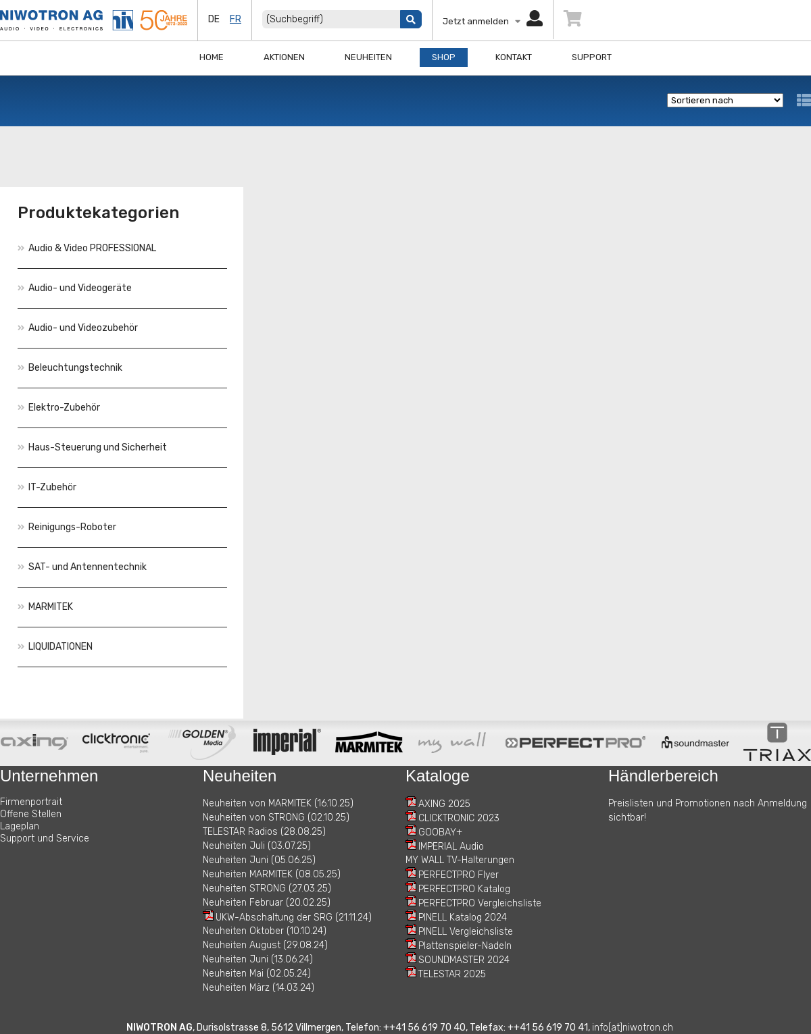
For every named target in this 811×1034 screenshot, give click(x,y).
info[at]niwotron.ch (632, 1027)
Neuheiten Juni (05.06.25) (259, 860)
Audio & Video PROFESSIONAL (87, 248)
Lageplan (19, 826)
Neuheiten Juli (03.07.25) (257, 846)
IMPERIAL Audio (451, 846)
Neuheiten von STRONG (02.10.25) (276, 817)
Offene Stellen (31, 814)
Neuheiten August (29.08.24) (265, 945)
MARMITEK (45, 607)
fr (235, 19)
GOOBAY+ (440, 832)
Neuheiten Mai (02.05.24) (257, 973)
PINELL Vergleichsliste (465, 931)
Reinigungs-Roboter (67, 527)
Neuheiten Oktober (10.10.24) (264, 931)
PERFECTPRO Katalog (464, 889)
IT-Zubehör (47, 487)
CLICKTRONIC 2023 (458, 818)
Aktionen (284, 57)
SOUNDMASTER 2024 (464, 960)
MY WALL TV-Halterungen (460, 860)
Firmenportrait (31, 802)
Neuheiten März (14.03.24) (258, 987)
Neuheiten (368, 57)
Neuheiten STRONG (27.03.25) (267, 888)
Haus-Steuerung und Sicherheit (92, 447)
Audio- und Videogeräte (75, 288)
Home (211, 57)
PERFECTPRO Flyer (458, 875)
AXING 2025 (444, 804)
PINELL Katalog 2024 (462, 917)
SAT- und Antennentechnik (82, 567)
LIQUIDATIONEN (55, 646)
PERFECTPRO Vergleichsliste (479, 903)
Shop (444, 57)
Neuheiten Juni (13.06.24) (258, 959)
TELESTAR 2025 (452, 974)
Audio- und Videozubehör (78, 328)
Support (592, 57)
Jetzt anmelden (493, 21)
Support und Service (44, 838)
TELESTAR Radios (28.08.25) (264, 831)
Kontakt (513, 57)
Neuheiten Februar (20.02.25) (266, 902)
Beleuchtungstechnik (70, 367)
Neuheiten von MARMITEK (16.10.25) (278, 803)
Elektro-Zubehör (59, 407)
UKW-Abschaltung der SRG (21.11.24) (294, 917)
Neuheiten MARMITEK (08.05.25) (272, 874)
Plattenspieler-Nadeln (465, 946)
